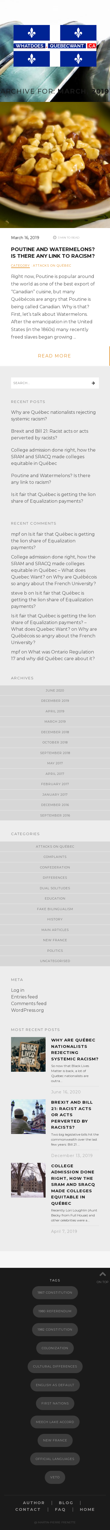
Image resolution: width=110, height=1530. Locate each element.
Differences (55, 878)
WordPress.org (27, 1010)
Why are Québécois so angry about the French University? (54, 636)
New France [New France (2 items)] (55, 1440)
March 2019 (55, 721)
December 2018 (55, 732)
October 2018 (55, 742)
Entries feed (24, 997)
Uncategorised (55, 961)
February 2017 (55, 784)
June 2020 (55, 690)
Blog (66, 1503)
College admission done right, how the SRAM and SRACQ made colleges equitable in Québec (53, 456)
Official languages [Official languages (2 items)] (55, 1459)
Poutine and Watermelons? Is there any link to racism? (53, 252)
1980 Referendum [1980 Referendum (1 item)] (55, 1311)
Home (87, 1510)
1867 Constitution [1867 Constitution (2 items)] (55, 1292)
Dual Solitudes (55, 888)
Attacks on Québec (52, 265)
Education (55, 898)
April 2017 (55, 774)
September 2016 (55, 815)
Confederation (55, 867)
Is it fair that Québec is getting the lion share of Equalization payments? (53, 541)
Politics (55, 951)
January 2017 (55, 795)
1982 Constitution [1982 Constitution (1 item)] (55, 1329)
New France (55, 940)
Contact (28, 1510)
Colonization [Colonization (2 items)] (55, 1348)
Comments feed (29, 1003)
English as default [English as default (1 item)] (55, 1385)
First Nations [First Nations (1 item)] (55, 1403)
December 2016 (55, 805)
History (55, 919)
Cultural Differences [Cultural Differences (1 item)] (55, 1366)
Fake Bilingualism (55, 909)
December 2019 (55, 701)
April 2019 (55, 711)
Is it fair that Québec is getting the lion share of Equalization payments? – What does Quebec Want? (53, 622)
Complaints (55, 857)
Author (34, 1503)
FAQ (60, 1510)
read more (54, 356)
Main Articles (55, 930)
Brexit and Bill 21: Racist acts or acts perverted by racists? (72, 1115)
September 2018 (55, 753)
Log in (17, 990)
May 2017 (55, 763)
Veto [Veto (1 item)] (55, 1477)
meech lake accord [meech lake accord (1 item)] (55, 1422)
